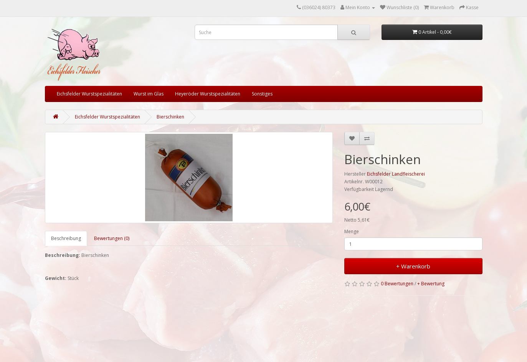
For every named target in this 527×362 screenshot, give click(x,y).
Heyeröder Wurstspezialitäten (207, 93)
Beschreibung (66, 238)
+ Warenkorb (413, 266)
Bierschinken (170, 117)
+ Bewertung (430, 283)
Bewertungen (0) (111, 238)
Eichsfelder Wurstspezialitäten (89, 93)
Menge (351, 231)
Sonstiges (262, 93)
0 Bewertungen (397, 283)
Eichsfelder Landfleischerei (396, 174)
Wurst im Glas (149, 93)
